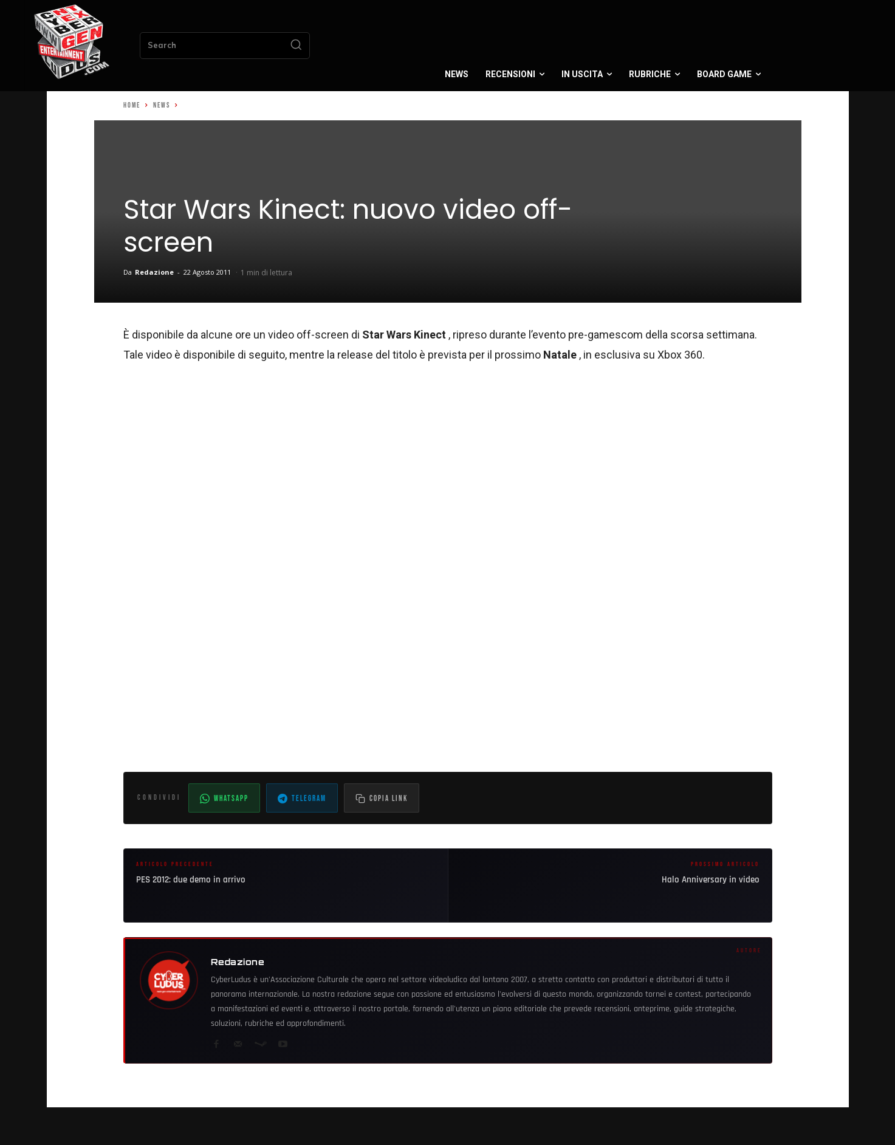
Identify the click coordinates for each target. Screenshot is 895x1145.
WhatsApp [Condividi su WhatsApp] (224, 798)
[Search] (296, 45)
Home (131, 105)
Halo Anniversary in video (711, 879)
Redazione (154, 272)
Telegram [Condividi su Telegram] (302, 798)
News (161, 105)
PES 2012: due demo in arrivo (190, 879)
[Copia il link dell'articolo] (381, 798)
